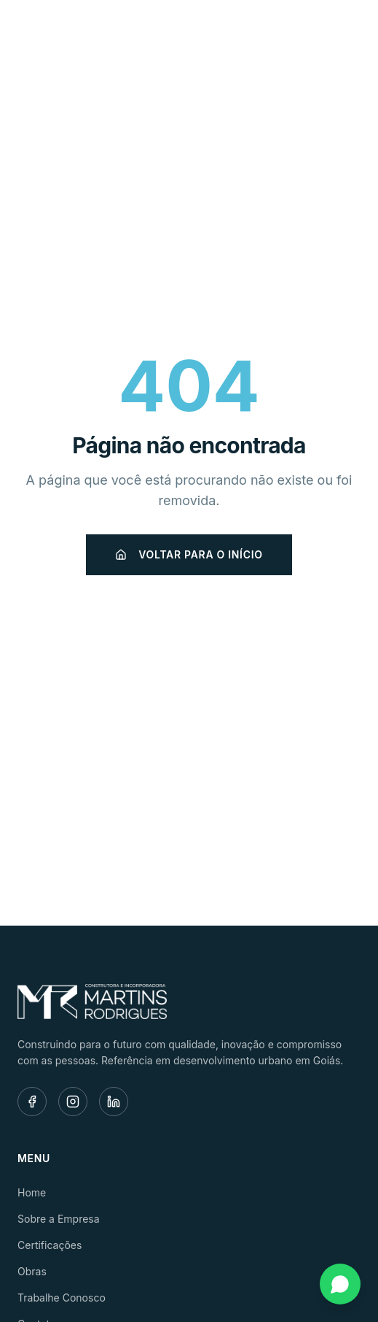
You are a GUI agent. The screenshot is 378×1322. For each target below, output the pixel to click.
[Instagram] (72, 1101)
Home (31, 1192)
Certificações (49, 1245)
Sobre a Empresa (58, 1219)
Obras (32, 1271)
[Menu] (344, 34)
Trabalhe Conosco (61, 1297)
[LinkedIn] (113, 1101)
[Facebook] (32, 1101)
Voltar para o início (188, 554)
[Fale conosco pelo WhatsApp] (340, 1284)
